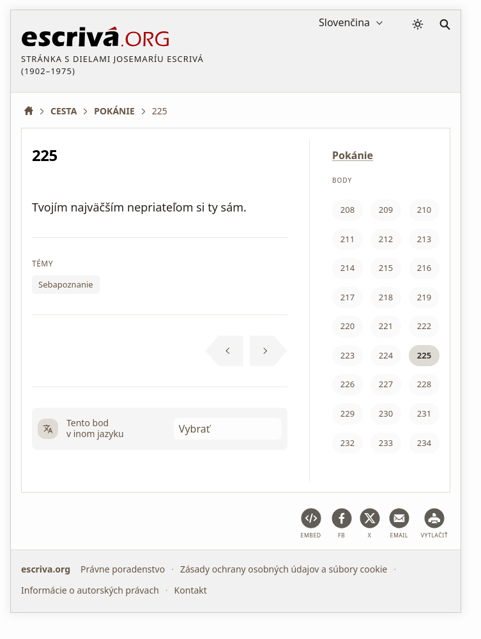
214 (347, 267)
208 (347, 209)
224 (386, 355)
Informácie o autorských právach (90, 590)
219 (424, 297)
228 (424, 384)
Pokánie (352, 155)
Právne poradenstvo (122, 569)
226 (347, 384)
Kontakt (190, 590)
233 (386, 443)
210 (424, 209)
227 (386, 384)
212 (386, 239)
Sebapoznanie (65, 284)
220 (347, 326)
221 (386, 326)
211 (347, 239)
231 (424, 413)
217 (347, 297)
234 (424, 443)
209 (386, 209)
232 (347, 443)
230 (386, 413)
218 (386, 297)
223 (347, 355)
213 (424, 239)
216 (424, 267)
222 (424, 326)
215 (386, 267)
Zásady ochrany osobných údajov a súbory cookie (283, 569)
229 (347, 413)
